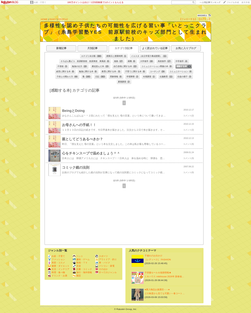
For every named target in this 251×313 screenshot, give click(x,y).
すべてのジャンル (106, 272)
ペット (78, 256)
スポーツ (101, 256)
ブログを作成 (233, 2)
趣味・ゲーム (81, 259)
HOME (44, 19)
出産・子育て (40, 2)
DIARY (52, 19)
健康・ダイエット (58, 266)
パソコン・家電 (104, 266)
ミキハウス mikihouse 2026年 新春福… (164, 276)
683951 (202, 15)
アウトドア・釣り (106, 259)
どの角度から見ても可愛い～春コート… (165, 293)
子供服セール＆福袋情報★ (158, 272)
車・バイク (102, 262)
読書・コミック (82, 269)
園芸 (77, 275)
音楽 (77, 266)
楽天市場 (245, 2)
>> (210, 2)
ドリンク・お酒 (57, 275)
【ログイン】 (204, 19)
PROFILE (63, 19)
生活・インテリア (58, 269)
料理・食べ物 (56, 272)
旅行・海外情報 (82, 272)
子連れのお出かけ (153, 255)
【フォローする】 (188, 19)
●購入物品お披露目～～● (157, 289)
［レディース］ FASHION (158, 259)
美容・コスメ (56, 262)
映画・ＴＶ (80, 262)
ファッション (56, 259)
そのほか (101, 269)
